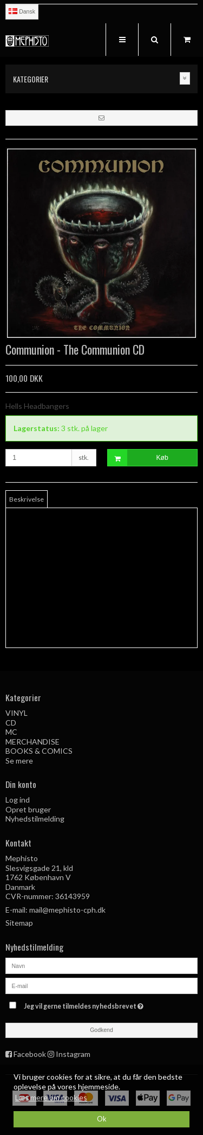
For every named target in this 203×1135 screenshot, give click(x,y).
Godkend (101, 1030)
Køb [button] (138, 458)
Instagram (73, 1054)
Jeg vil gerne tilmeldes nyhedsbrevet (95, 1004)
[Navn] (101, 964)
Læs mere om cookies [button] (51, 1097)
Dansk (22, 11)
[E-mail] (101, 984)
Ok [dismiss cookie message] (102, 1119)
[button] (101, 117)
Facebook (30, 1054)
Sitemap (19, 922)
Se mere (19, 760)
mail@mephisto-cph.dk (67, 909)
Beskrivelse (26, 499)
